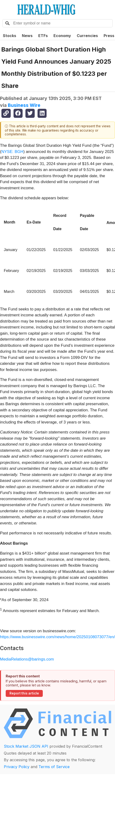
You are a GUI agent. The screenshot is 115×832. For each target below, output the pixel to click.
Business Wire (24, 105)
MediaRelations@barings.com (27, 659)
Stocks (9, 35)
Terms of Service (54, 766)
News (27, 35)
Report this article (24, 693)
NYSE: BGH (12, 151)
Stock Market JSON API (26, 746)
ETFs (43, 35)
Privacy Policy (16, 766)
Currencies (87, 35)
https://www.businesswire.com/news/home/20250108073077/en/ (57, 637)
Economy (62, 35)
